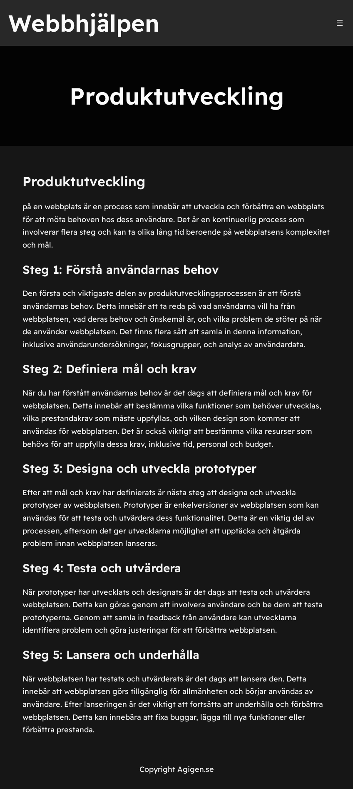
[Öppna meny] (340, 23)
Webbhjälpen (83, 23)
